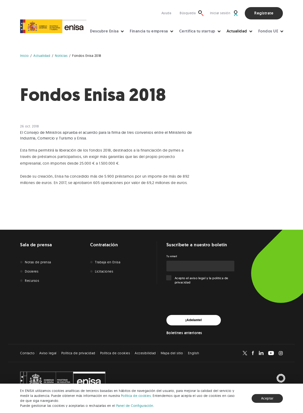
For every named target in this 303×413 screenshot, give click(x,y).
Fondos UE (268, 31)
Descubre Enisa (104, 31)
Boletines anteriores (184, 332)
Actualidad (237, 31)
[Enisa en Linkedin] (261, 353)
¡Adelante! (193, 320)
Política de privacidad (78, 353)
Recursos (32, 280)
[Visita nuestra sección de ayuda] (167, 13)
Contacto (27, 353)
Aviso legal (48, 353)
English (193, 353)
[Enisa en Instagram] (281, 353)
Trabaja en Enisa (107, 262)
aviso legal (198, 278)
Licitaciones (104, 271)
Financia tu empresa (149, 31)
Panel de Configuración (134, 406)
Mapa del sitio (172, 353)
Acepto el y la (201, 280)
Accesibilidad (145, 353)
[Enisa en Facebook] (253, 353)
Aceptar (267, 398)
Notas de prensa (38, 262)
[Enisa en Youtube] (271, 353)
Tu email (171, 256)
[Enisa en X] (245, 353)
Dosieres (31, 271)
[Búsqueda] (192, 13)
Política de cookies (136, 396)
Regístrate (263, 13)
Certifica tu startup (197, 31)
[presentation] (202, 300)
